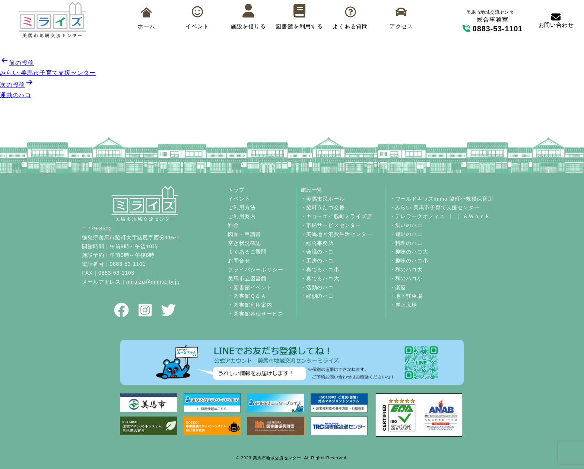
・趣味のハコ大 (409, 252)
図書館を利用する (299, 16)
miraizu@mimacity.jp (153, 282)
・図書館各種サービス (255, 314)
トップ (236, 190)
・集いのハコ (406, 225)
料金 (233, 225)
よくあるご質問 (247, 252)
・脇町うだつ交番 (323, 207)
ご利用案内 (242, 216)
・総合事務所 (317, 243)
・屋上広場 (403, 305)
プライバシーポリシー (255, 269)
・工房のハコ (317, 261)
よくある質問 (350, 18)
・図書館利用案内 (250, 305)
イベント (197, 17)
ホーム (146, 18)
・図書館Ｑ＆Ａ (247, 296)
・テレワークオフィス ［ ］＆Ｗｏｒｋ (440, 216)
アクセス (401, 18)
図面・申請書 (244, 234)
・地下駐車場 (406, 296)
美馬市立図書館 (247, 278)
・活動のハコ (317, 287)
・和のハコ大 (406, 269)
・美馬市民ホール (323, 199)
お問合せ (239, 261)
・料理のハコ (406, 243)
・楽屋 (398, 287)
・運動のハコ (406, 234)
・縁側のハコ (317, 296)
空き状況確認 (244, 243)
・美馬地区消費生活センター (336, 234)
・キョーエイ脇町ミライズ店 (336, 216)
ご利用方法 (242, 207)
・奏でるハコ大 (320, 278)
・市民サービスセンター (331, 225)
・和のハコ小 (406, 278)
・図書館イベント (250, 287)
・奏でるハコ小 (320, 269)
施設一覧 (312, 190)
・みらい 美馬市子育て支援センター (435, 207)
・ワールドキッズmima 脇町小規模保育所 (441, 199)
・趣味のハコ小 (409, 261)
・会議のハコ (317, 252)
